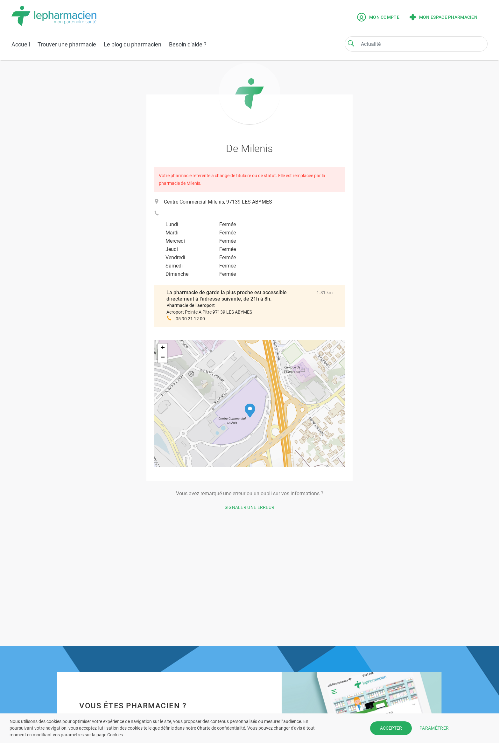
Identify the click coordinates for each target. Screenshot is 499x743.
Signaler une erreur (250, 507)
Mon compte (378, 17)
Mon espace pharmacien (443, 17)
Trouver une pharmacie (67, 44)
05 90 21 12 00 (190, 318)
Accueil (20, 44)
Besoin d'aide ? (188, 44)
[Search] (351, 43)
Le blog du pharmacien (132, 44)
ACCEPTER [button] (391, 728)
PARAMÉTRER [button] (434, 728)
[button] (250, 410)
